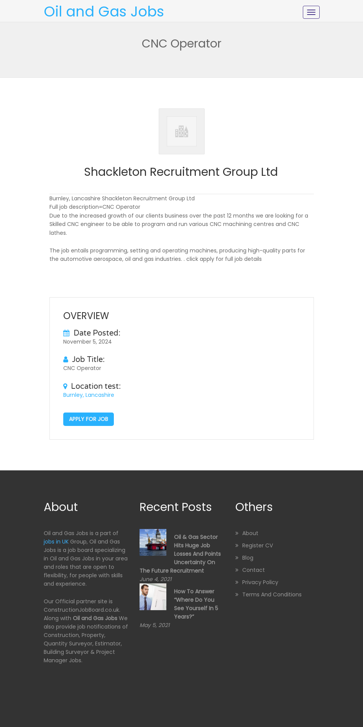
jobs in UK (56, 541)
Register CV (257, 545)
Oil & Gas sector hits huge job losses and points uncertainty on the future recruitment (180, 554)
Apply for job (88, 419)
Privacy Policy (260, 582)
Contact (253, 570)
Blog (247, 558)
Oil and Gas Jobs (104, 11)
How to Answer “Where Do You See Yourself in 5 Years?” (196, 604)
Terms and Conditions (272, 594)
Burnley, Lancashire (88, 395)
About (250, 533)
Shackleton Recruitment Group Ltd (181, 172)
